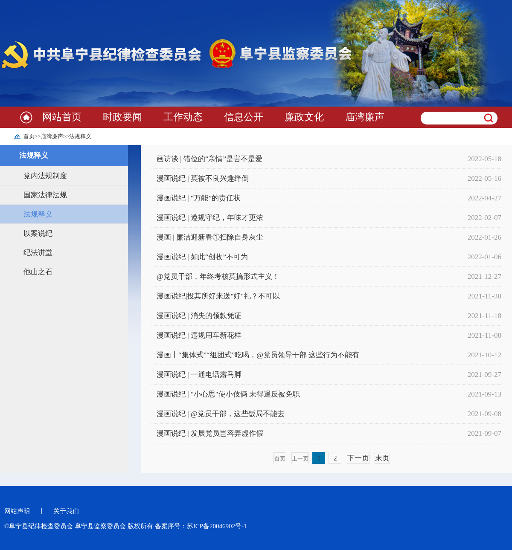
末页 (382, 458)
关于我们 (66, 511)
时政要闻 (122, 117)
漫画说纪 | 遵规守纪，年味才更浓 (210, 218)
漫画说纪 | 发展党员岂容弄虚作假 (210, 433)
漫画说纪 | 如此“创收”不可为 (202, 257)
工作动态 (183, 117)
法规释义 (80, 136)
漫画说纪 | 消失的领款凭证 (199, 316)
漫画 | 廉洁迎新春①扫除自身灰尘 (210, 237)
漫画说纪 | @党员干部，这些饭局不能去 (221, 414)
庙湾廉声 (364, 117)
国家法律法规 (45, 195)
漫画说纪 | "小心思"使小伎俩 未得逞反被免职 (228, 394)
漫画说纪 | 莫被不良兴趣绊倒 (203, 178)
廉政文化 (304, 117)
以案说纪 (37, 233)
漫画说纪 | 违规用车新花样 (199, 335)
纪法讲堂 (37, 253)
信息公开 (243, 117)
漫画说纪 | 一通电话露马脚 (199, 375)
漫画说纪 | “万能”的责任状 (199, 198)
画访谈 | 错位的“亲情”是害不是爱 (209, 159)
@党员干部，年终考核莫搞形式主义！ (218, 276)
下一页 (358, 458)
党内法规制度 (45, 176)
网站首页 (61, 117)
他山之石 (37, 272)
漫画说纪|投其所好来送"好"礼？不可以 (218, 296)
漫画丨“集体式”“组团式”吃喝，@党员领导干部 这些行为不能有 (258, 355)
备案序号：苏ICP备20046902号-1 (201, 526)
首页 (29, 136)
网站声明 (17, 511)
